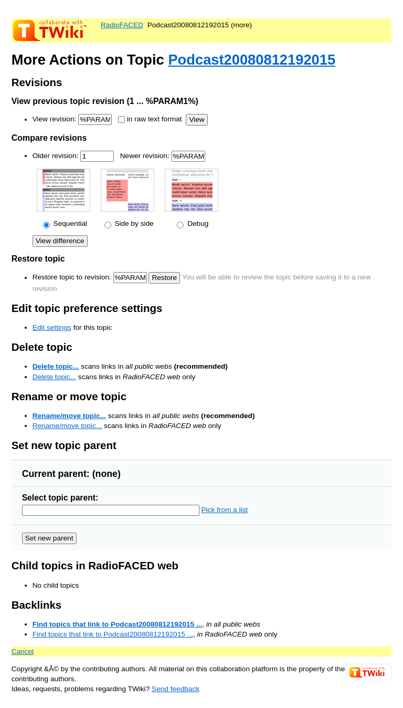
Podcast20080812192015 (251, 59)
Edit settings (52, 327)
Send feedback (175, 689)
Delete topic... (56, 366)
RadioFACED (122, 25)
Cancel (23, 651)
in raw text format (154, 119)
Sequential (69, 223)
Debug (196, 223)
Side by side (133, 223)
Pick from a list (224, 510)
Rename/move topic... (69, 416)
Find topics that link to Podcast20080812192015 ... (118, 624)
